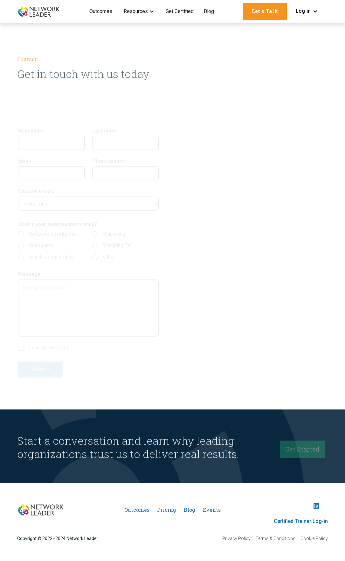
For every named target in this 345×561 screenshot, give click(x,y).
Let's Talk (265, 11)
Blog (209, 11)
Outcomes (100, 11)
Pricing (166, 509)
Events (212, 509)
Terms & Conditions (275, 538)
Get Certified (180, 11)
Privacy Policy (236, 538)
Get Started (302, 450)
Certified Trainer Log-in (301, 521)
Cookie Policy (314, 538)
